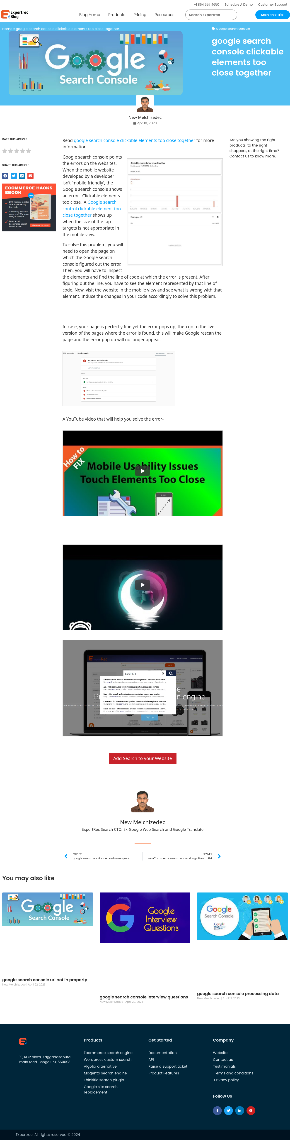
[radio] (4, 151)
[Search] (232, 14)
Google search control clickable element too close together (92, 208)
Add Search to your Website (142, 758)
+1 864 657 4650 (206, 4)
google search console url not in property (44, 980)
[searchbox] (207, 14)
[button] (228, 14)
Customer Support (272, 4)
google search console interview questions (144, 997)
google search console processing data (238, 993)
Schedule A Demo (239, 4)
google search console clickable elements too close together (135, 140)
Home (7, 28)
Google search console (233, 29)
